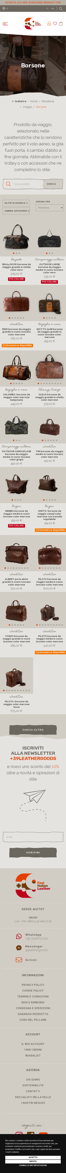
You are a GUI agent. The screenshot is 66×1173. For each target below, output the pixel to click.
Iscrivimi (33, 852)
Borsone (41, 107)
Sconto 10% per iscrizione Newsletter (33, 2)
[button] (13, 253)
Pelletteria (48, 101)
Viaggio (27, 107)
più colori (16, 279)
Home (33, 101)
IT (48, 8)
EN (52, 8)
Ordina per (43, 201)
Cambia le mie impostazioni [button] (33, 1165)
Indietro (19, 101)
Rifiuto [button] (33, 1161)
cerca (51, 184)
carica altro (33, 730)
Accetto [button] (33, 1157)
